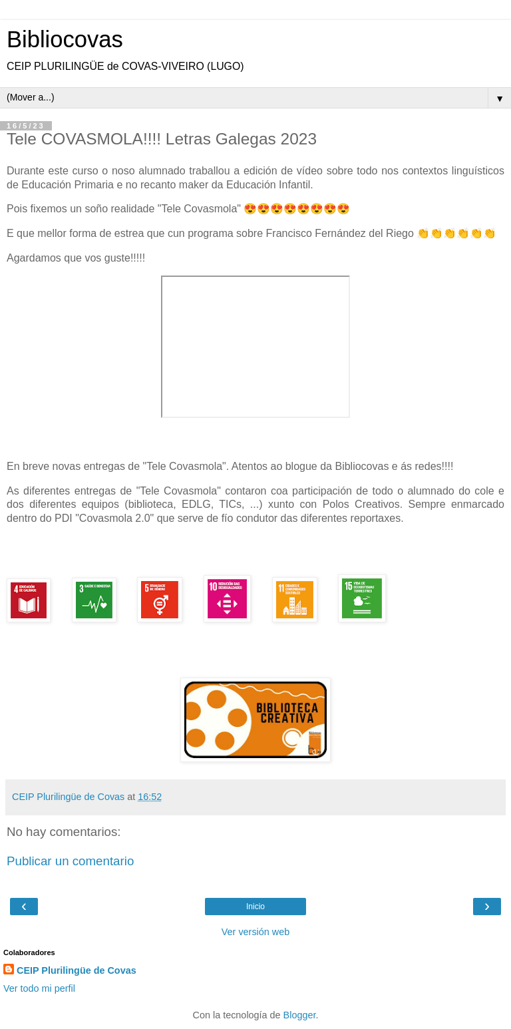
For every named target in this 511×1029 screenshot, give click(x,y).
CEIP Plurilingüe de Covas (76, 970)
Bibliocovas (65, 39)
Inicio (255, 906)
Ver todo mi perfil (39, 988)
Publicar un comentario (70, 861)
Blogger (299, 1015)
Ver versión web (255, 931)
